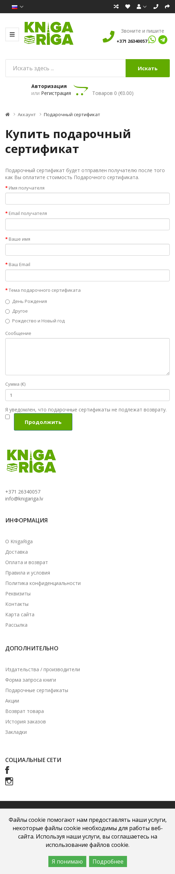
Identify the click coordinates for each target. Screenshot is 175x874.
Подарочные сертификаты (36, 690)
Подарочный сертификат (72, 114)
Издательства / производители (42, 669)
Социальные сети (33, 760)
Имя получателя (27, 188)
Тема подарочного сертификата (45, 290)
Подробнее (108, 861)
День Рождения (26, 301)
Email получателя (28, 213)
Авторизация (49, 86)
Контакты (17, 604)
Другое (16, 311)
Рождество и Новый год (35, 321)
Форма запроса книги (30, 679)
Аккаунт (27, 114)
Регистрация (56, 93)
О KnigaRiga (19, 541)
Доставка (16, 551)
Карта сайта (19, 614)
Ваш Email (19, 264)
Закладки (16, 732)
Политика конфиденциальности (43, 583)
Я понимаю (67, 861)
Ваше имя (19, 239)
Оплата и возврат (26, 562)
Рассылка (16, 625)
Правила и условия (27, 572)
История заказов (25, 721)
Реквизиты (18, 593)
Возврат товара (24, 711)
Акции (12, 700)
